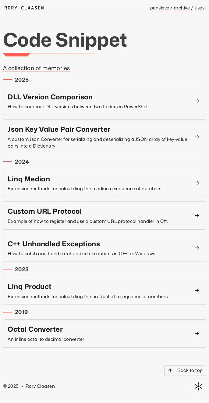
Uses (200, 7)
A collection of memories (36, 68)
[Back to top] (185, 371)
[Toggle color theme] (198, 386)
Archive (182, 7)
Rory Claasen (24, 7)
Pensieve (159, 7)
